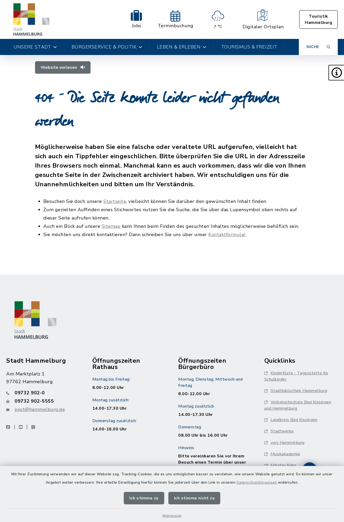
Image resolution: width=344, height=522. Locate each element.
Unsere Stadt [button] (35, 47)
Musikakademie (282, 454)
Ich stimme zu (144, 498)
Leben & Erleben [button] (182, 47)
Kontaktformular (227, 234)
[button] (336, 72)
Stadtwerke (279, 431)
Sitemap (111, 226)
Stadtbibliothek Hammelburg (295, 391)
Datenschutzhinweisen (257, 482)
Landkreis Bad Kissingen (291, 420)
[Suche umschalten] (318, 47)
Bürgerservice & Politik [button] (107, 47)
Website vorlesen (63, 67)
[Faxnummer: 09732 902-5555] (43, 401)
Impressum (172, 515)
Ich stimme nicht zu (194, 498)
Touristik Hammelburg (318, 19)
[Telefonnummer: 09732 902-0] (43, 393)
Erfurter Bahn (280, 465)
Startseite (114, 201)
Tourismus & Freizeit (249, 47)
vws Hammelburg (284, 442)
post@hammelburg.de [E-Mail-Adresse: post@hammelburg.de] (40, 409)
